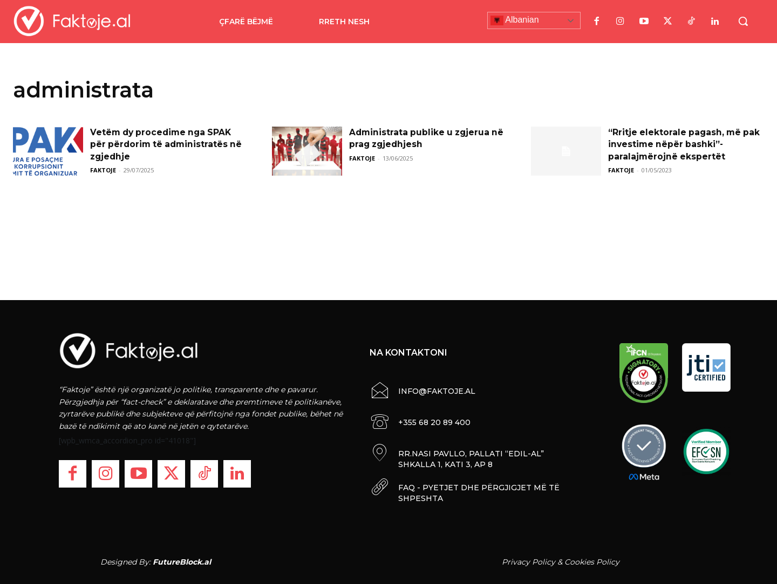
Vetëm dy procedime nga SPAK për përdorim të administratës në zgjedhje (168, 144)
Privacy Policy (528, 562)
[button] (743, 21)
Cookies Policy (591, 562)
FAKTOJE (103, 170)
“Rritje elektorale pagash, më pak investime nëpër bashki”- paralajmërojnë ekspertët (685, 144)
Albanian (514, 20)
